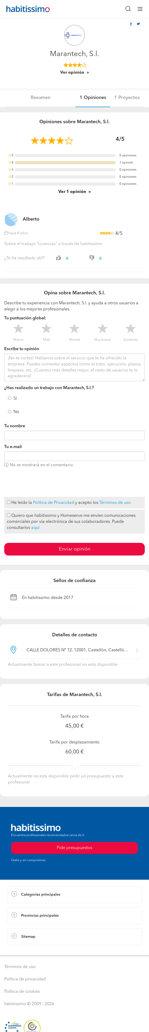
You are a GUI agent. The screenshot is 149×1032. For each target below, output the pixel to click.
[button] (74, 894)
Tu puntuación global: (25, 318)
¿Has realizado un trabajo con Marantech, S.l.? (49, 388)
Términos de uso (115, 503)
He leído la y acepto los (69, 502)
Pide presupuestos (74, 848)
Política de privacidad (25, 979)
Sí (15, 398)
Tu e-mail (13, 447)
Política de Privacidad (53, 503)
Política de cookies (22, 992)
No (16, 412)
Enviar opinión (74, 549)
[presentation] (44, 482)
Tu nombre (14, 426)
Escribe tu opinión (21, 349)
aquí (35, 528)
